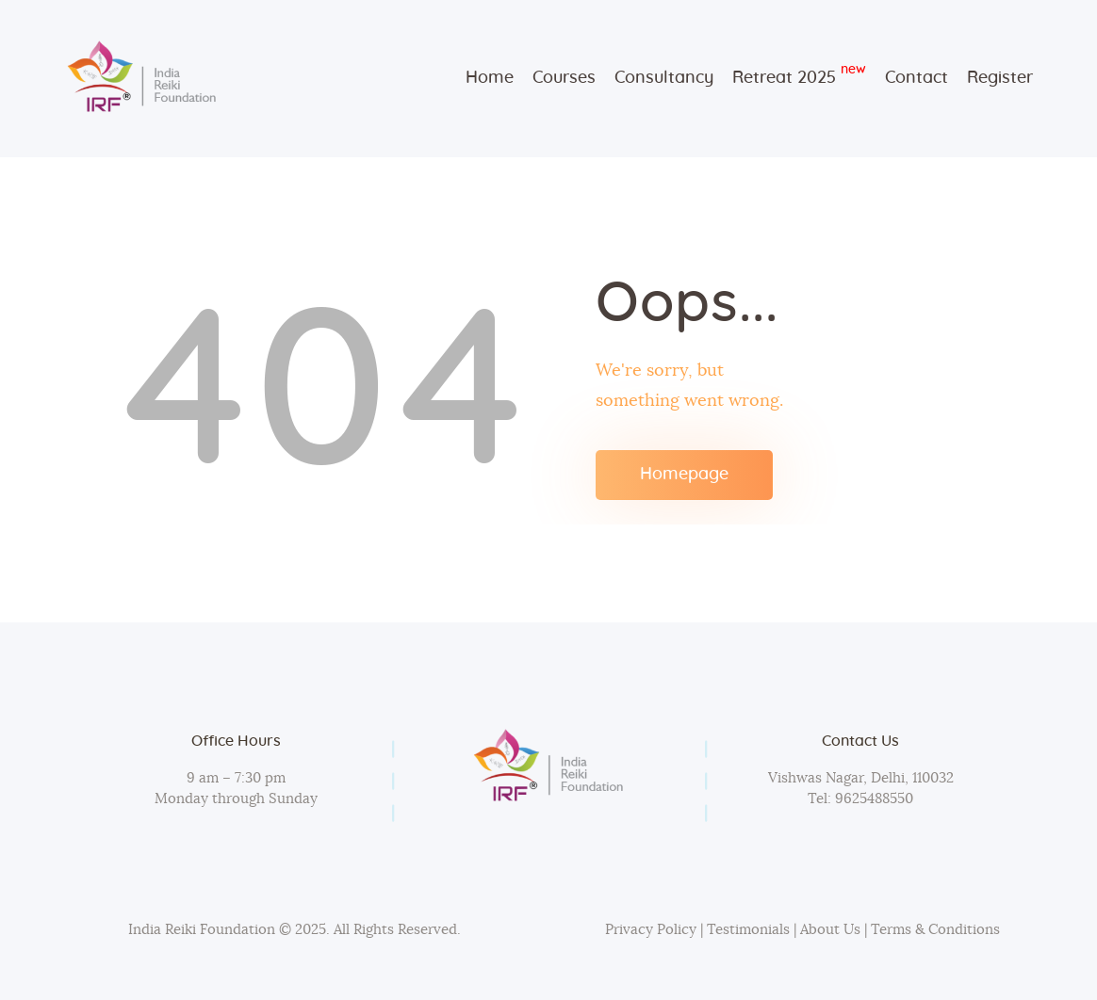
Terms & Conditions (935, 930)
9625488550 (872, 799)
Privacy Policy (650, 930)
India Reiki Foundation (201, 930)
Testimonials (750, 930)
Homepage (684, 474)
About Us (830, 930)
